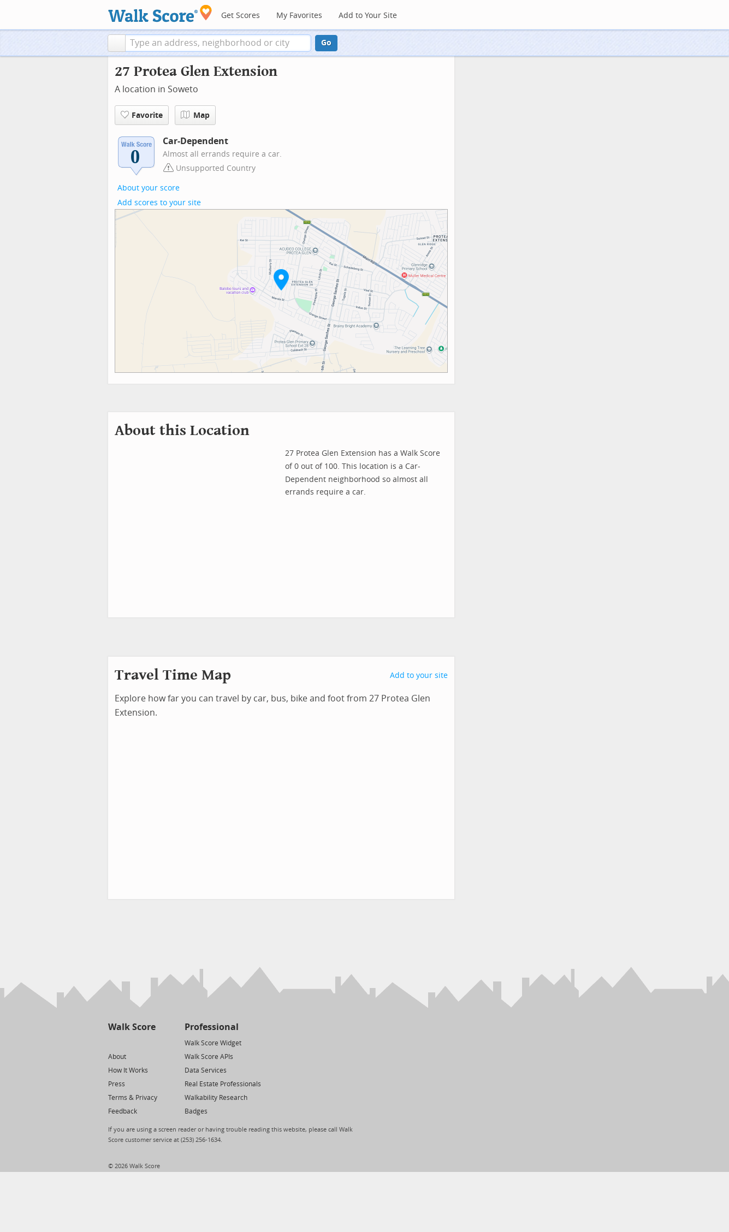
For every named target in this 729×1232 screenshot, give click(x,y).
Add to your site (419, 675)
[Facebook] (131, 1042)
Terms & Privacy (132, 1098)
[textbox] (218, 43)
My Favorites (299, 15)
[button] (117, 43)
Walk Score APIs (209, 1057)
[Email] (148, 1042)
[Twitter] (114, 1042)
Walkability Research (216, 1098)
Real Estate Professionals (223, 1084)
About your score (148, 188)
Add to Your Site (368, 15)
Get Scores (240, 15)
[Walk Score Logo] (160, 13)
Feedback (122, 1111)
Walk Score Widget (213, 1043)
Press (116, 1084)
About (117, 1057)
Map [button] (195, 115)
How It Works (128, 1070)
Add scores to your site (159, 202)
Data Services (206, 1070)
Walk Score (132, 1027)
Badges (196, 1111)
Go (326, 42)
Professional (212, 1027)
